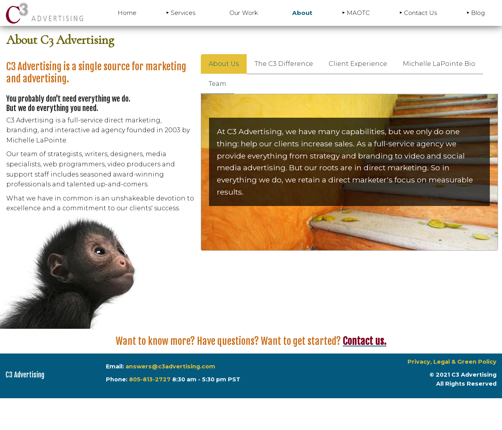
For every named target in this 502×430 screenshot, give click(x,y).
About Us (224, 63)
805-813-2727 (150, 379)
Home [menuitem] (127, 12)
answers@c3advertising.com (169, 366)
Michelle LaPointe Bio (439, 63)
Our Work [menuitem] (243, 12)
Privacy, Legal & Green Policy (452, 361)
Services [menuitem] (183, 12)
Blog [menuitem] (478, 12)
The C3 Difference (284, 63)
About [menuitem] (302, 12)
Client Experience (358, 63)
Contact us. (364, 341)
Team (217, 83)
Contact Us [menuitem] (420, 12)
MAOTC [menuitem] (358, 12)
